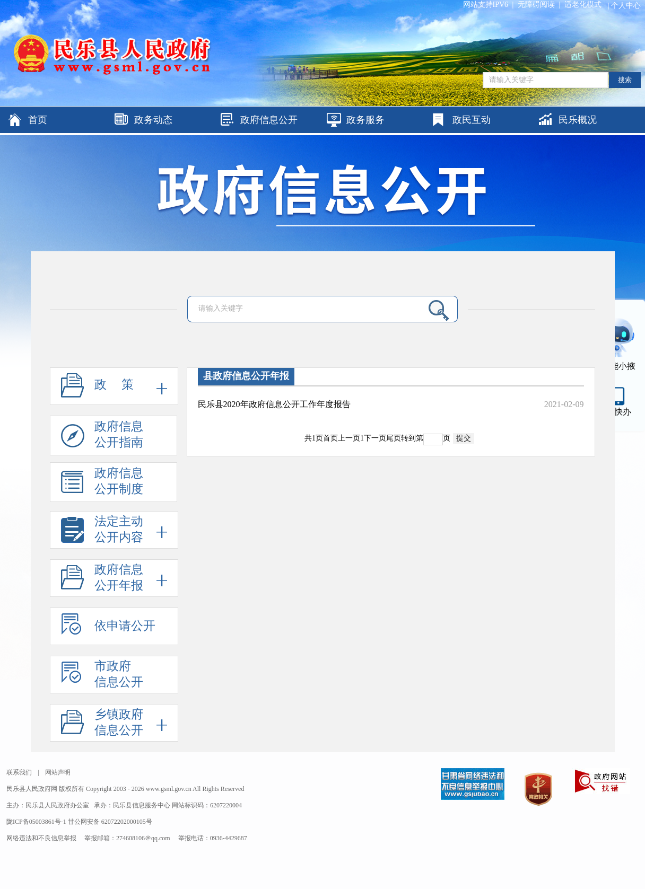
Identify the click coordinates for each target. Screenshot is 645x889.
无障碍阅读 (536, 4)
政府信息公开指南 (102, 437)
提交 (463, 438)
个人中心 (626, 6)
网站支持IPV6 (486, 4)
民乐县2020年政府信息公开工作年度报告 (274, 404)
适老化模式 (583, 4)
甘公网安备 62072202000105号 (110, 821)
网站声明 (58, 772)
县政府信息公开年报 (246, 376)
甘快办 (618, 411)
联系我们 (19, 772)
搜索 (625, 80)
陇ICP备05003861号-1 (37, 821)
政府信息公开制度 (102, 484)
